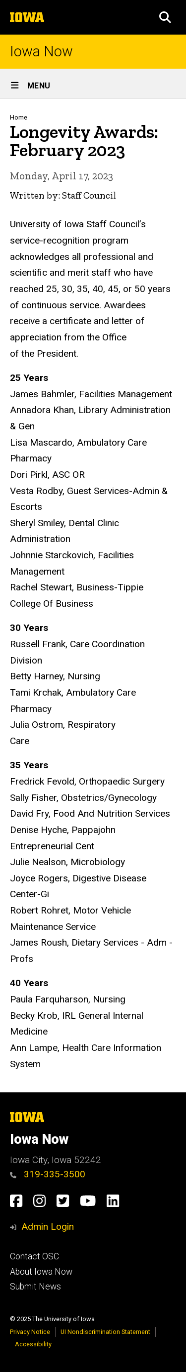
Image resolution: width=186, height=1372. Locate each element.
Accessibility (33, 1344)
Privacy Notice (30, 1331)
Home (18, 117)
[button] (165, 17)
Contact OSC (34, 1256)
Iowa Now (41, 51)
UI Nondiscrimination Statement (105, 1331)
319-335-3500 (47, 1174)
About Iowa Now (41, 1272)
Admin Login (47, 1226)
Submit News (35, 1286)
